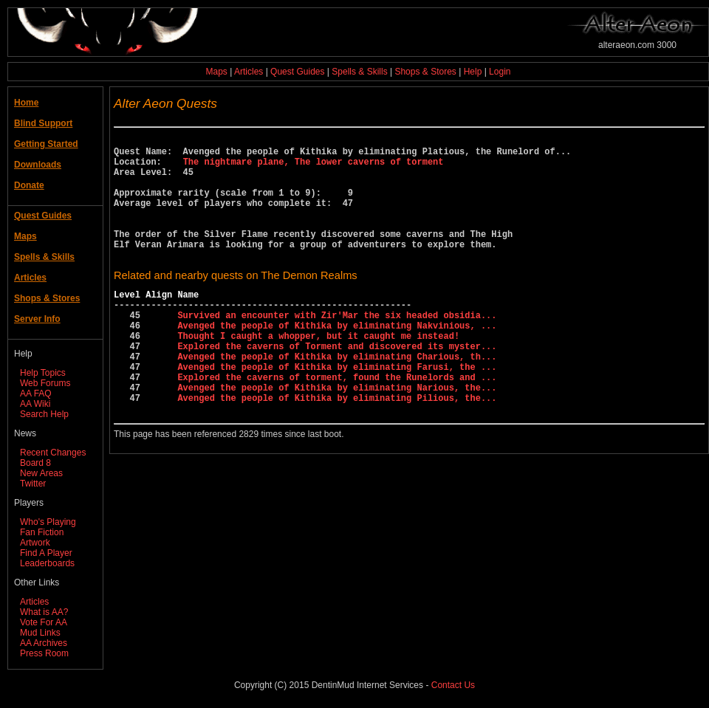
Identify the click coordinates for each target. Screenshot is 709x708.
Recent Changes (53, 452)
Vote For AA (43, 622)
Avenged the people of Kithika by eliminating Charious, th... (336, 398)
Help (473, 71)
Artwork (35, 542)
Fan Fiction (42, 532)
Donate (29, 185)
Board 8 (35, 463)
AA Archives (43, 643)
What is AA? (44, 612)
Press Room (44, 653)
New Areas (41, 473)
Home (26, 102)
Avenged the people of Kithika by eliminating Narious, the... (336, 436)
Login (499, 71)
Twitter (33, 483)
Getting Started (46, 144)
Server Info (37, 319)
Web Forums (45, 383)
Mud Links (40, 633)
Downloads (37, 164)
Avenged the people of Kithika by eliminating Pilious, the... (336, 448)
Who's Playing (48, 522)
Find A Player (46, 553)
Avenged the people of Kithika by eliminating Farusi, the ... (336, 411)
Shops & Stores (425, 71)
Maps (216, 71)
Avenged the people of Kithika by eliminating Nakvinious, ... (336, 360)
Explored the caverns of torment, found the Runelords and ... (336, 423)
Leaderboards (47, 563)
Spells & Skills (359, 71)
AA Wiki (35, 404)
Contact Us (453, 685)
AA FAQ (36, 393)
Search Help (44, 414)
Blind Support (43, 123)
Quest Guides (297, 71)
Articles (248, 71)
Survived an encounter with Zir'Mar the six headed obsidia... (336, 348)
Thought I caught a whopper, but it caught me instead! (318, 373)
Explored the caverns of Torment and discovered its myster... (336, 385)
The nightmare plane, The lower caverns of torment (313, 168)
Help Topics (43, 373)
